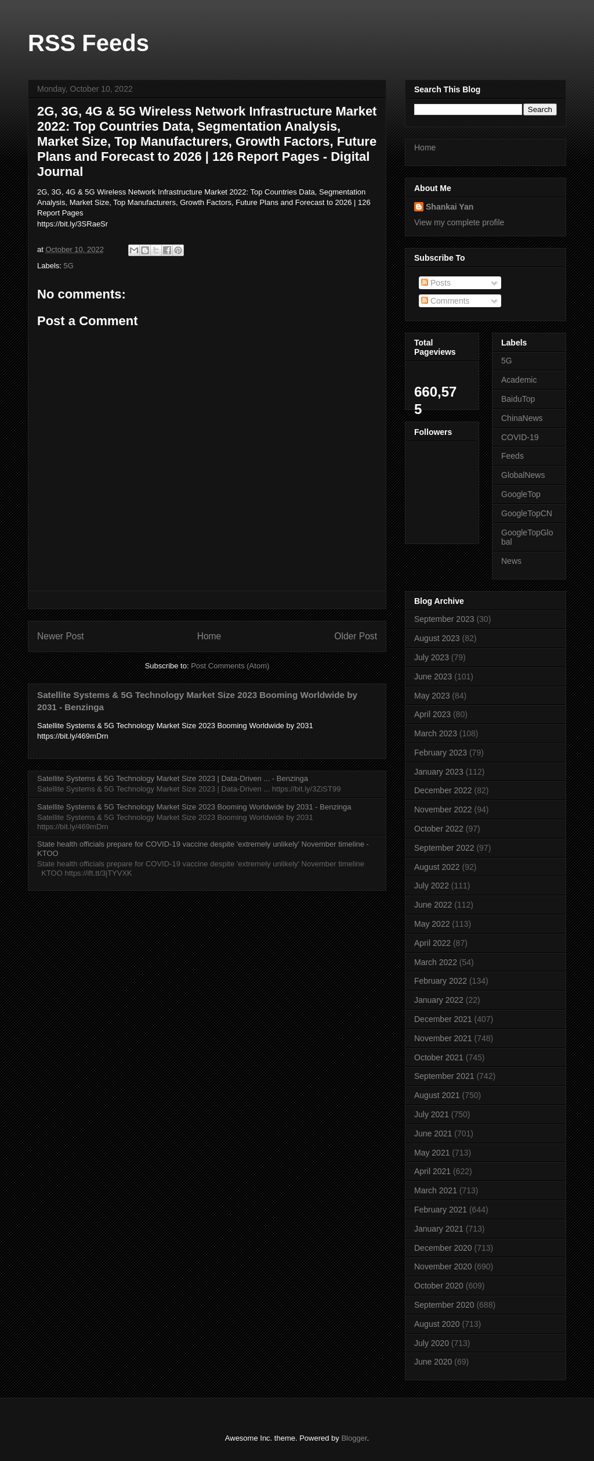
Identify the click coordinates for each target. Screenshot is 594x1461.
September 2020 (444, 1304)
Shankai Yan (449, 206)
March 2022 (435, 962)
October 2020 (438, 1285)
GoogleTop (521, 494)
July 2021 (431, 1114)
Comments (445, 300)
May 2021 (432, 1152)
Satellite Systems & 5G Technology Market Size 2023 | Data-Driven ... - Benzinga (172, 778)
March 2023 (435, 733)
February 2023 (440, 752)
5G (69, 265)
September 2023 (444, 619)
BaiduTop (518, 399)
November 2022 (443, 809)
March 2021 (435, 1190)
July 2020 (431, 1343)
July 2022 (431, 885)
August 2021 (437, 1095)
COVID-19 (520, 437)
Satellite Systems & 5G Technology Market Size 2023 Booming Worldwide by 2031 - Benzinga (194, 807)
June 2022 (433, 904)
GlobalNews (523, 475)
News (511, 561)
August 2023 (437, 638)
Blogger (354, 1438)
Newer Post (60, 636)
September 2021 (444, 1076)
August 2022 (437, 867)
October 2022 (438, 828)
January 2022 (438, 1000)
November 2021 (443, 1038)
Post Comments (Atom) (230, 665)
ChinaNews (522, 418)
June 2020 (433, 1361)
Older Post (355, 636)
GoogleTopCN (526, 513)
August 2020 (437, 1324)
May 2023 (432, 695)
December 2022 (443, 790)
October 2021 (438, 1057)
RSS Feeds (88, 43)
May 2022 (432, 924)
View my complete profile (459, 222)
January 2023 (438, 771)
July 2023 (431, 657)
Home (209, 636)
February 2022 (440, 980)
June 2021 (433, 1133)
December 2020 (443, 1248)
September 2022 (444, 847)
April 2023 (432, 714)
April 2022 (432, 943)
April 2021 (432, 1171)
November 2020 (443, 1266)
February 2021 (440, 1209)
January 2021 (438, 1228)
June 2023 (433, 676)
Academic (519, 379)
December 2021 (443, 1019)
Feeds (512, 455)
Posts (436, 282)
